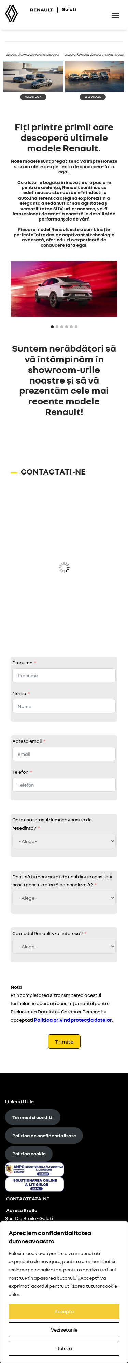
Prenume (22, 662)
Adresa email (27, 741)
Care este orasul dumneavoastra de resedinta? (52, 824)
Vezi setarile (64, 1330)
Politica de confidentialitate (44, 1135)
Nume (19, 693)
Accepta (64, 1311)
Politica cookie (29, 1154)
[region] (64, 1292)
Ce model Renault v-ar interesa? (47, 933)
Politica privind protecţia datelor (73, 1020)
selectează (33, 96)
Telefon (20, 772)
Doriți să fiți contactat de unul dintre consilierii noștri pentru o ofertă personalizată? (62, 880)
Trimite (64, 1041)
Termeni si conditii (33, 1117)
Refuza (64, 1348)
